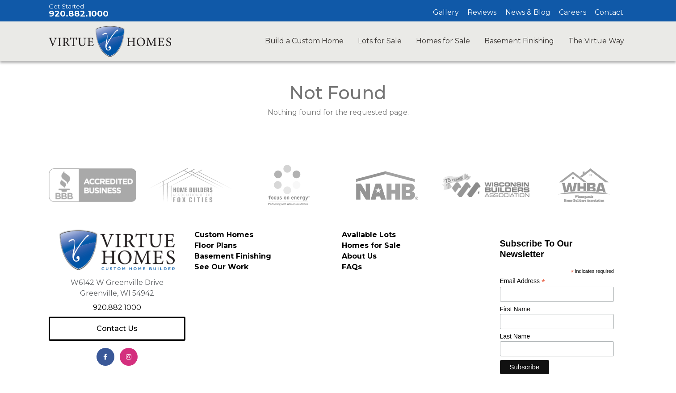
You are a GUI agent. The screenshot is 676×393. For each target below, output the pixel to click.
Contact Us (117, 328)
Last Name (515, 336)
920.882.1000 (79, 14)
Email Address (523, 281)
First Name (515, 309)
